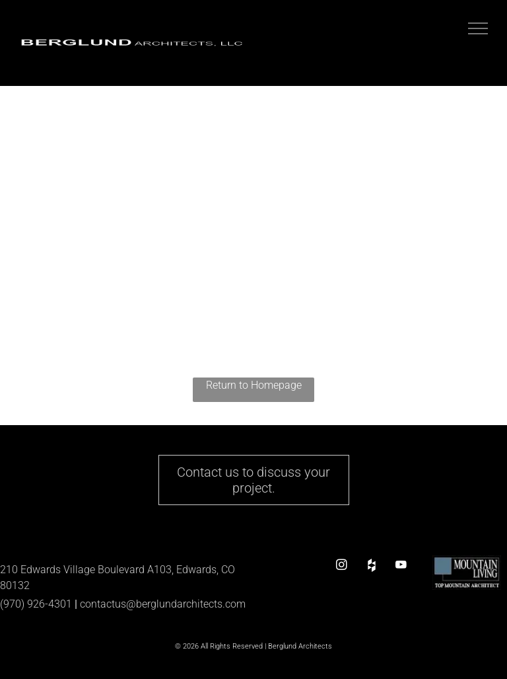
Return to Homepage (254, 385)
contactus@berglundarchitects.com (163, 604)
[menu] (478, 28)
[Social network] (371, 565)
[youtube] (401, 565)
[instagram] (341, 565)
